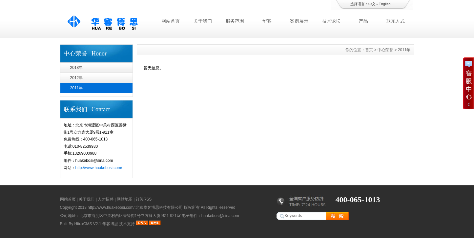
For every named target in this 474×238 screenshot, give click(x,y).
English (384, 4)
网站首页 (170, 21)
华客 (267, 21)
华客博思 (110, 224)
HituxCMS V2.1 (87, 224)
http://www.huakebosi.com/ (98, 167)
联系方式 (395, 21)
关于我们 (203, 21)
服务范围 (235, 21)
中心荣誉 (385, 50)
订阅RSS (144, 199)
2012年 (76, 78)
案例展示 (299, 21)
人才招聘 (105, 199)
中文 (372, 4)
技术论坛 (331, 21)
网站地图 (125, 199)
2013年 (76, 67)
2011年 (76, 88)
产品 (363, 21)
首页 (369, 50)
